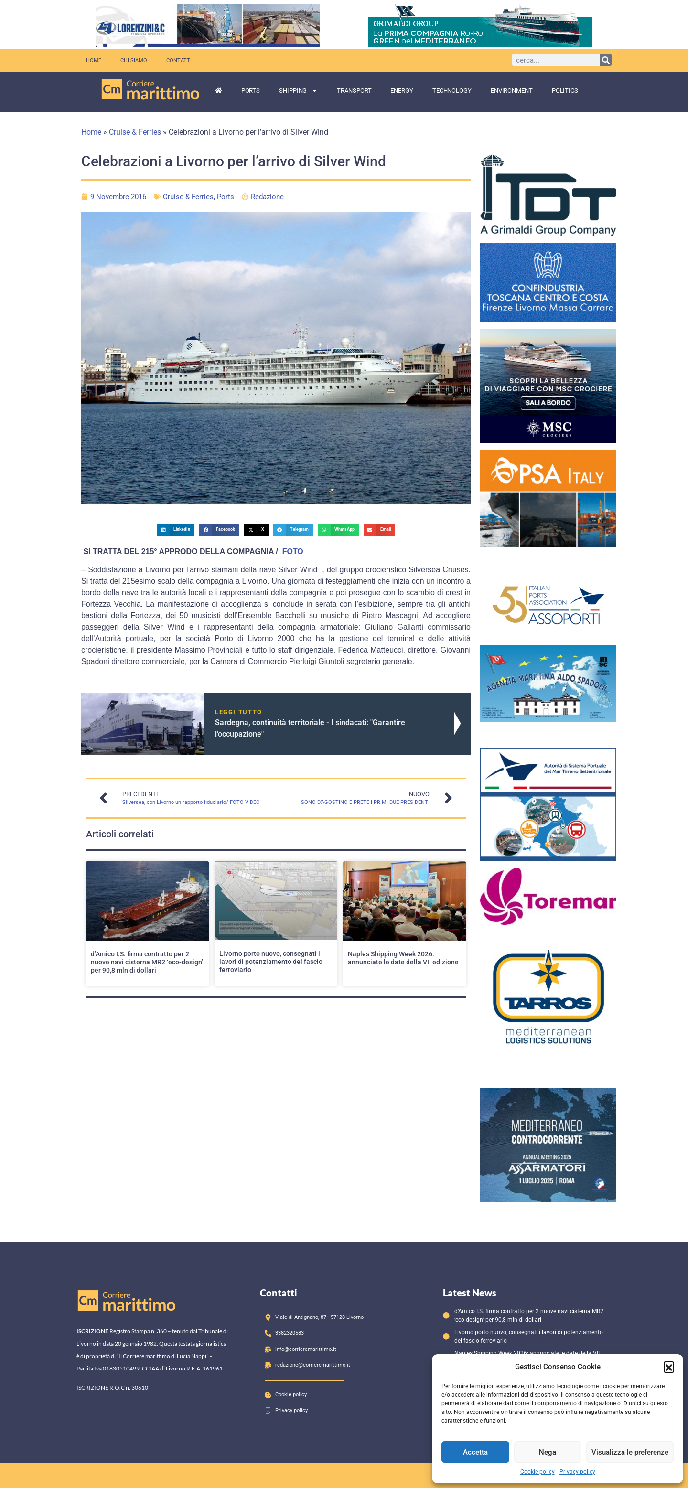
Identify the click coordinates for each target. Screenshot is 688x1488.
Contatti (179, 60)
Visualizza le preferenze (629, 1452)
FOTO (291, 551)
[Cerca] (606, 60)
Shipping (298, 90)
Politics (565, 90)
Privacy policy (577, 1471)
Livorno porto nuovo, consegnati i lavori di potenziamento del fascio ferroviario (270, 962)
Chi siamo (133, 60)
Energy (401, 90)
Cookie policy (537, 1471)
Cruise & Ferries (135, 132)
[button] (669, 1366)
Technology (452, 90)
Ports (250, 90)
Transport (354, 90)
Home (93, 60)
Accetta (475, 1452)
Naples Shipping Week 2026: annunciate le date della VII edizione (403, 958)
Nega (547, 1452)
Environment (512, 90)
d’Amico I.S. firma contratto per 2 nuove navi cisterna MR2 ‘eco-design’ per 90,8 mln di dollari (147, 962)
